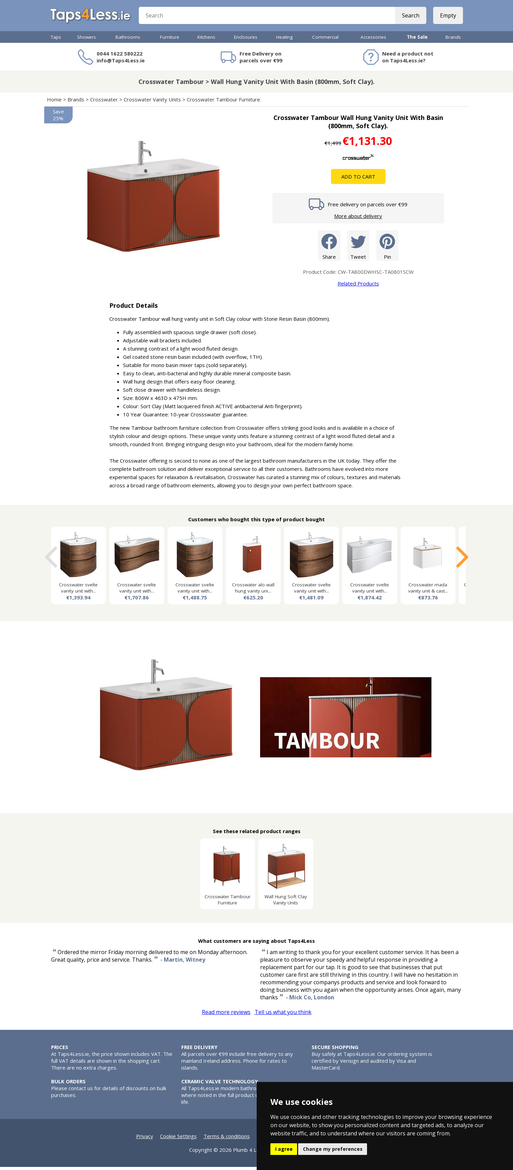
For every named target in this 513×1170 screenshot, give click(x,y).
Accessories (373, 40)
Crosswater (104, 102)
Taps (56, 40)
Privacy (144, 1139)
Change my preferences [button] (333, 1149)
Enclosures (245, 40)
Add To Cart (358, 179)
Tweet (358, 248)
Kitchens (206, 40)
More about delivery (358, 219)
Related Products (358, 286)
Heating (284, 40)
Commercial (325, 40)
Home (54, 102)
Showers (86, 40)
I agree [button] (284, 1149)
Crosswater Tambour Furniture (223, 102)
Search (410, 17)
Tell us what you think (283, 1015)
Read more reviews (226, 1015)
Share (329, 248)
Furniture (169, 40)
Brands (453, 40)
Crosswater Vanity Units (152, 102)
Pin (387, 248)
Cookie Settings (178, 1139)
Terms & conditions (227, 1139)
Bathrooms (127, 40)
